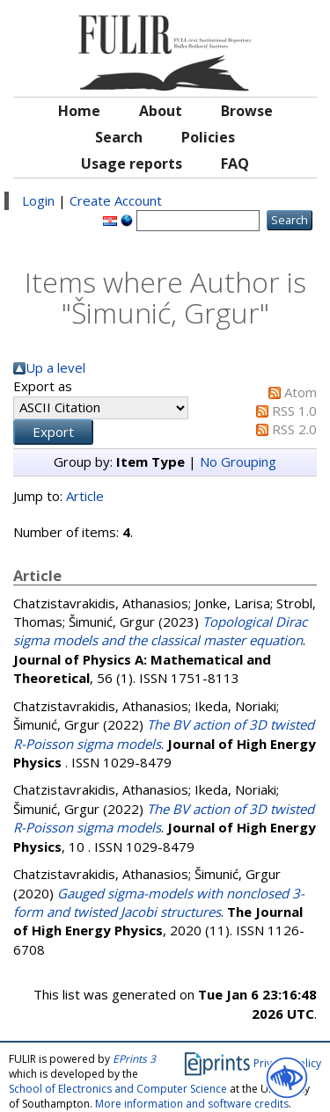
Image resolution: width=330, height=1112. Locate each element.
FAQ (235, 163)
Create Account (116, 200)
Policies (208, 137)
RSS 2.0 (294, 429)
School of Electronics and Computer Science (118, 1088)
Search (119, 137)
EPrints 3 (134, 1058)
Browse (247, 110)
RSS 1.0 (294, 410)
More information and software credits (192, 1103)
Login (38, 200)
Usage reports (131, 163)
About (160, 110)
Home (79, 110)
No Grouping (238, 461)
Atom (300, 392)
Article (85, 496)
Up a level (55, 367)
